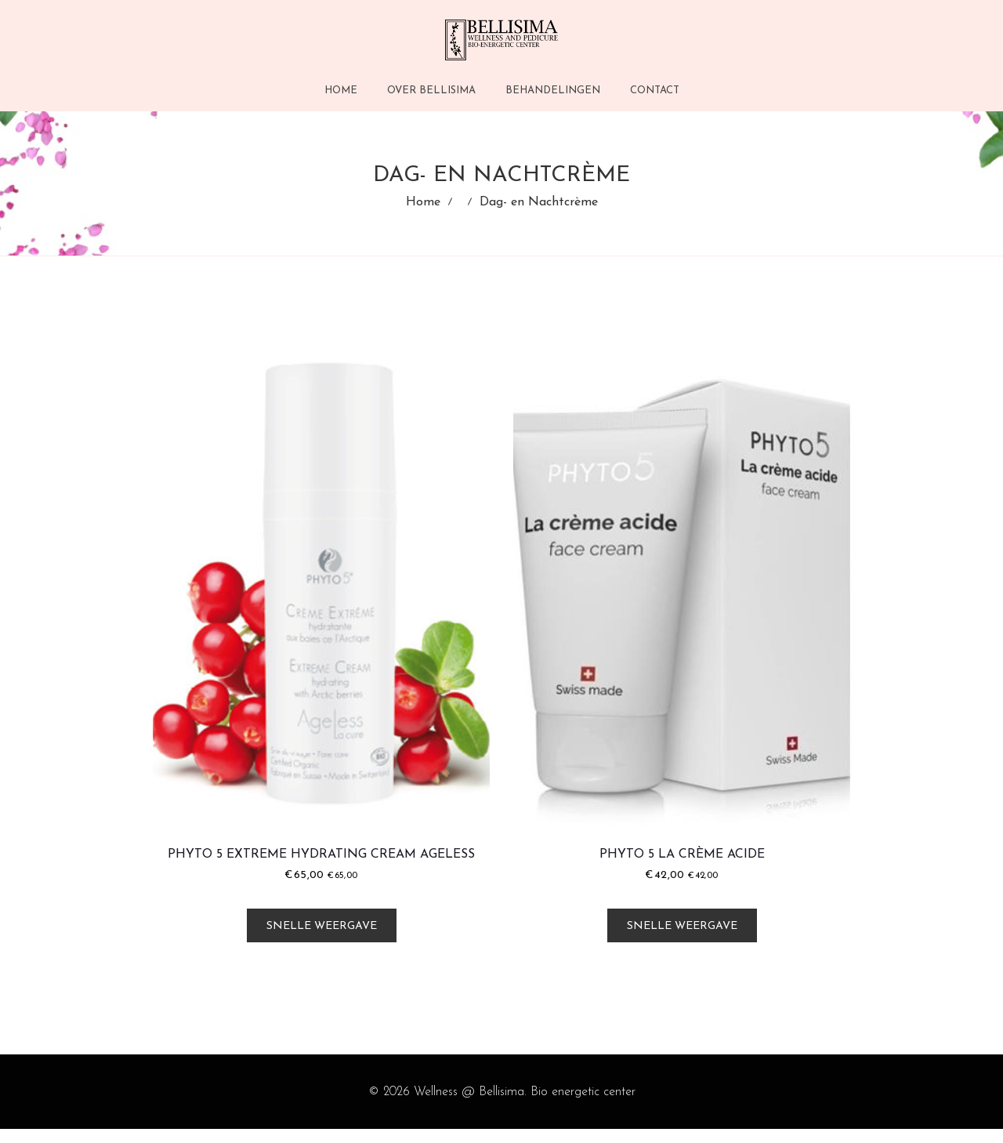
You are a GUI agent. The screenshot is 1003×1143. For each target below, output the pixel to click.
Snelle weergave (321, 941)
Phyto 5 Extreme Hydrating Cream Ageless (321, 869)
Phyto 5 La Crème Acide (682, 869)
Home (423, 210)
